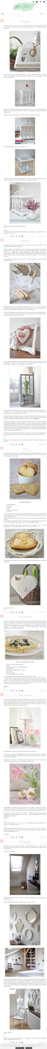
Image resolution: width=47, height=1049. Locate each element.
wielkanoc (30, 696)
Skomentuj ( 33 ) (42, 837)
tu (37, 525)
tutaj (39, 814)
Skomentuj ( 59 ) (42, 612)
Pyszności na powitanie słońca (25, 616)
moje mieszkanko (27, 843)
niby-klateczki (16, 25)
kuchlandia (25, 450)
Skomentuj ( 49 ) (42, 236)
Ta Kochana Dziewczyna (37, 306)
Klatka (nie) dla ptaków (25, 21)
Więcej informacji (20, 1048)
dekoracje (27, 242)
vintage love (33, 843)
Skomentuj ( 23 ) (42, 690)
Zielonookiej (24, 822)
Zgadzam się (28, 1048)
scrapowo (30, 450)
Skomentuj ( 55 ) (42, 1042)
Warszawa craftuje (24, 814)
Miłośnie (25, 448)
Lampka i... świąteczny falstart (25, 695)
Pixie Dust (18, 822)
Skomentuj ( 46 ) (42, 444)
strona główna (20, 16)
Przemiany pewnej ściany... (25, 841)
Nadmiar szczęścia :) (25, 240)
